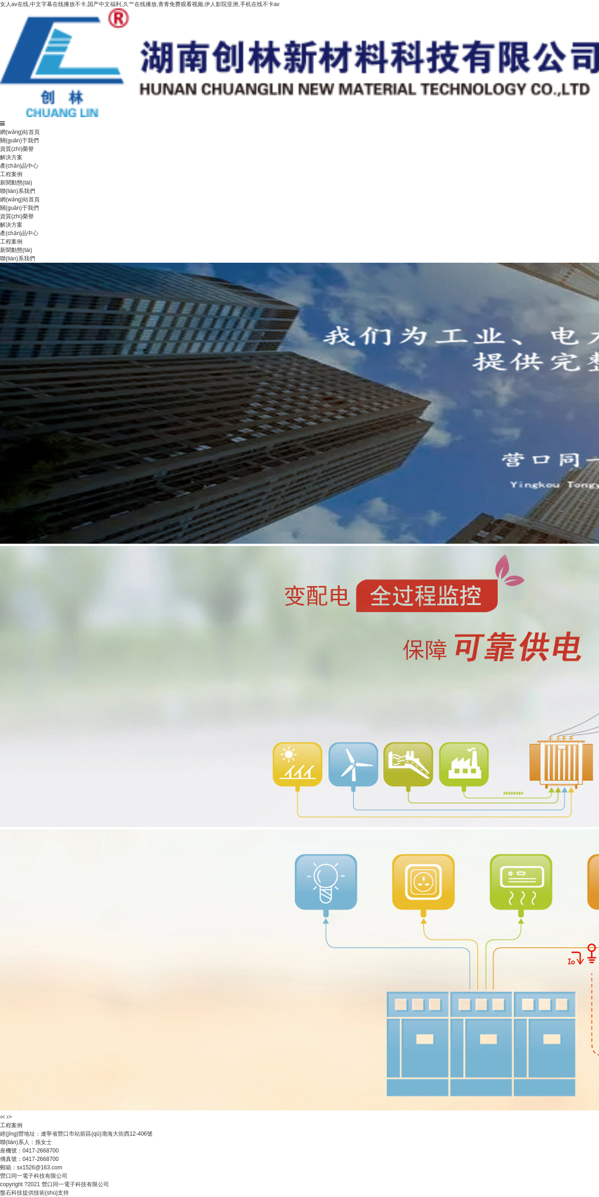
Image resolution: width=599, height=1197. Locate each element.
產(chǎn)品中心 (19, 166)
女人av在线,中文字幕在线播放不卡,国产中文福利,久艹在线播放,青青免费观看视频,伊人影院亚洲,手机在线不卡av (139, 4)
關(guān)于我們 (19, 140)
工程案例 (11, 174)
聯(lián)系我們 (17, 191)
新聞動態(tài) (16, 182)
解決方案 (11, 157)
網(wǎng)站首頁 (20, 132)
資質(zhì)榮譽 (17, 149)
